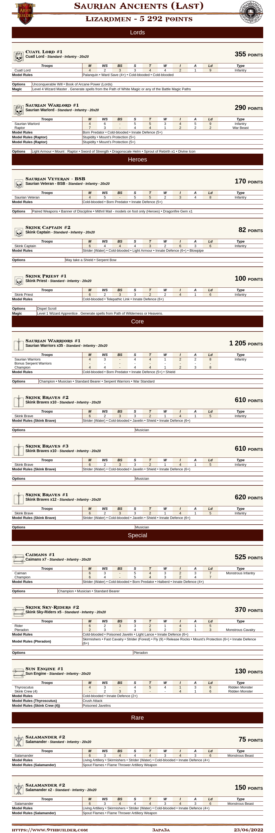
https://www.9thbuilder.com (50, 830)
